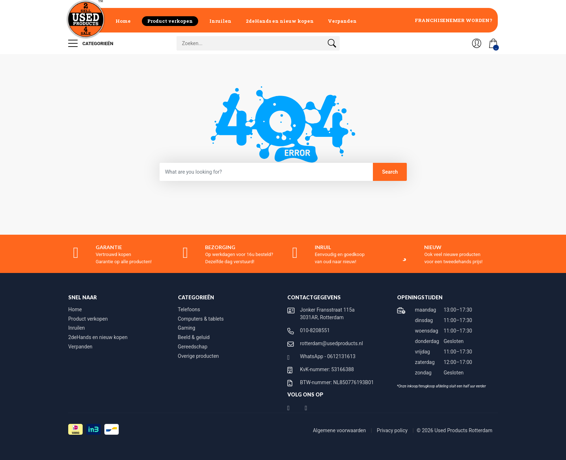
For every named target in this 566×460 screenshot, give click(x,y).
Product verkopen (170, 21)
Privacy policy (393, 430)
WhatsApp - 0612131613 (328, 356)
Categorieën (90, 43)
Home (123, 21)
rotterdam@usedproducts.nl (331, 343)
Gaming (186, 328)
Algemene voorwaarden (340, 430)
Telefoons (189, 309)
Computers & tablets (201, 319)
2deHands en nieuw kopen (280, 21)
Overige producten (198, 356)
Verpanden (342, 21)
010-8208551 (315, 330)
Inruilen (220, 21)
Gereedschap (193, 347)
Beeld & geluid (194, 337)
